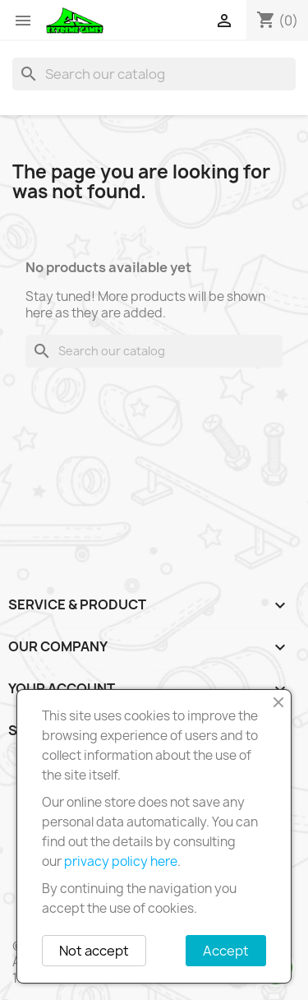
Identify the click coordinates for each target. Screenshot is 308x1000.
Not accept (94, 951)
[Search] (154, 74)
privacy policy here (120, 861)
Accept (226, 951)
